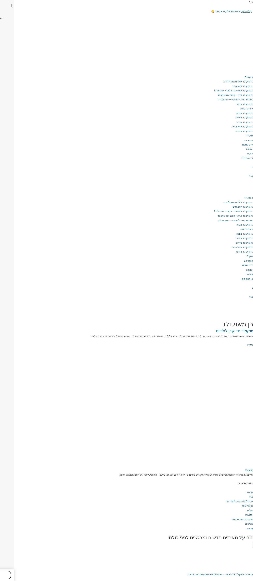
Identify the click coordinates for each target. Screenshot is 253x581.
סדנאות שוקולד (238, 77)
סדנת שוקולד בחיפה (231, 131)
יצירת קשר (240, 176)
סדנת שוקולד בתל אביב (230, 126)
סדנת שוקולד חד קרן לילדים (226, 331)
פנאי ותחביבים (235, 158)
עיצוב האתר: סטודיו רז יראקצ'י (238, 574)
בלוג (243, 162)
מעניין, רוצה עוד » (241, 344)
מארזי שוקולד (239, 135)
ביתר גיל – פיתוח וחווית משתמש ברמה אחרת (197, 574)
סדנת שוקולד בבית (232, 104)
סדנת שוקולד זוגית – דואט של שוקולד (222, 95)
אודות (243, 72)
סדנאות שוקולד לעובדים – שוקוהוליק (223, 99)
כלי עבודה (237, 149)
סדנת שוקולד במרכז (231, 117)
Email (249, 544)
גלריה (243, 171)
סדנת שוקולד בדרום (232, 122)
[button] (126, 184)
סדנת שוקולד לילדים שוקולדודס (225, 81)
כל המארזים (236, 140)
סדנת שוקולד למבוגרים (230, 86)
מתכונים (242, 167)
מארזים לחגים (235, 144)
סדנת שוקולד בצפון (232, 113)
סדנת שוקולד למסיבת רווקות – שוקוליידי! (221, 90)
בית (244, 68)
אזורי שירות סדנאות (236, 108)
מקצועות (237, 153)
